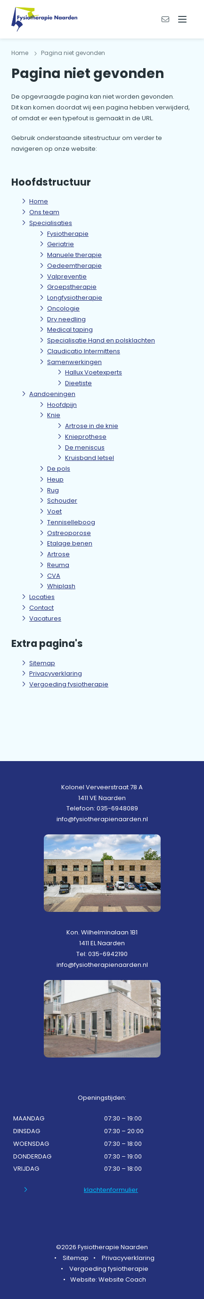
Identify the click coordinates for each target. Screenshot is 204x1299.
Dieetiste (78, 383)
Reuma (58, 564)
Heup (55, 479)
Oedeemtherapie (74, 265)
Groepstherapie (72, 286)
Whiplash (61, 586)
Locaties (42, 596)
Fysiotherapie (68, 233)
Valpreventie (67, 276)
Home (19, 53)
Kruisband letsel (89, 457)
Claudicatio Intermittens (83, 351)
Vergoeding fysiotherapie (68, 684)
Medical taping (70, 329)
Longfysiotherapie (74, 297)
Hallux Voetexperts (93, 372)
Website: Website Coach (108, 1279)
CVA (53, 575)
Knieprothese (85, 436)
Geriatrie (60, 244)
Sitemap (42, 663)
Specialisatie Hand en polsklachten (101, 340)
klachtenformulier (111, 1189)
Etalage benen (69, 543)
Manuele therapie (74, 254)
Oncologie (63, 308)
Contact (41, 607)
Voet (54, 511)
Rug (53, 490)
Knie (53, 415)
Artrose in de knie (91, 425)
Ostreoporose (69, 533)
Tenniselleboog (71, 522)
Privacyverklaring (55, 673)
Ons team (44, 212)
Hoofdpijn (62, 404)
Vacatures (45, 618)
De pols (58, 468)
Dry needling (66, 319)
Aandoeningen (52, 393)
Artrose (58, 554)
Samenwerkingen (74, 362)
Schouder (62, 500)
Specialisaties (50, 222)
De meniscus (85, 447)
